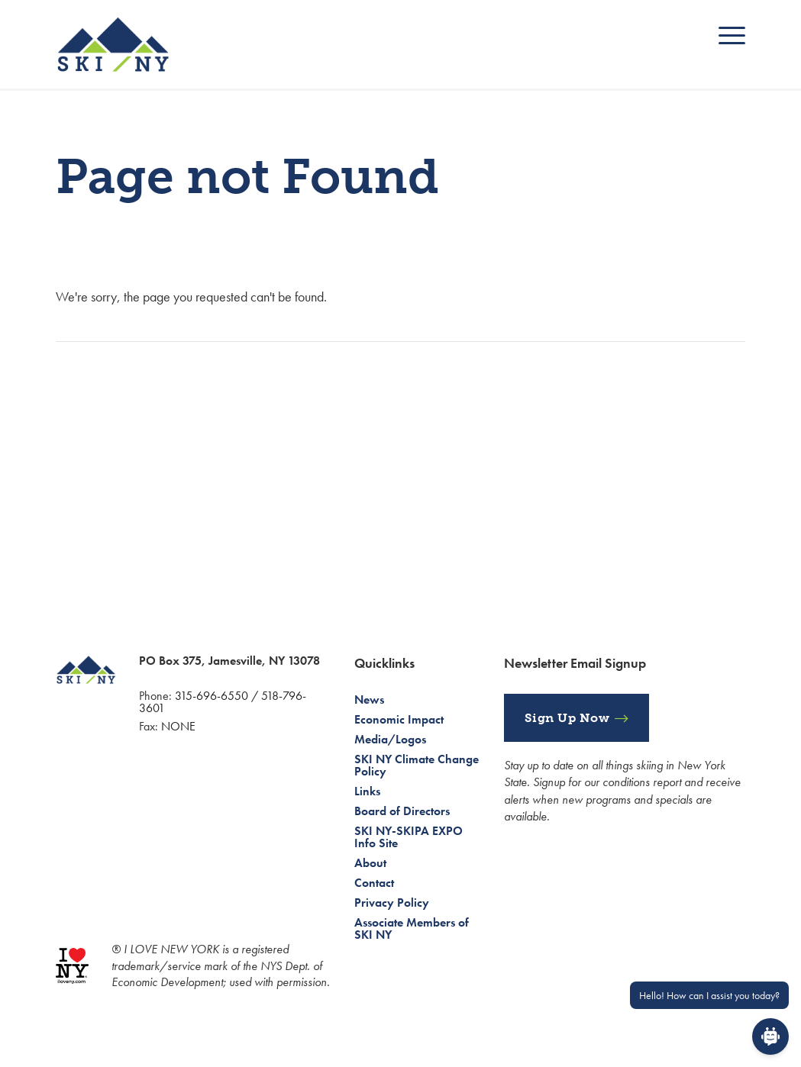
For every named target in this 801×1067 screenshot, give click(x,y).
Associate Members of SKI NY (411, 928)
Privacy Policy (391, 903)
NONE (178, 726)
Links (367, 791)
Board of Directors (402, 811)
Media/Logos (390, 739)
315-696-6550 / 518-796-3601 (222, 702)
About (370, 863)
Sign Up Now (567, 718)
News (369, 699)
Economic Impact (399, 719)
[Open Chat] (770, 1036)
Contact (374, 883)
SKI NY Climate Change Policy (416, 765)
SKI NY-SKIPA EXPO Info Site (408, 837)
